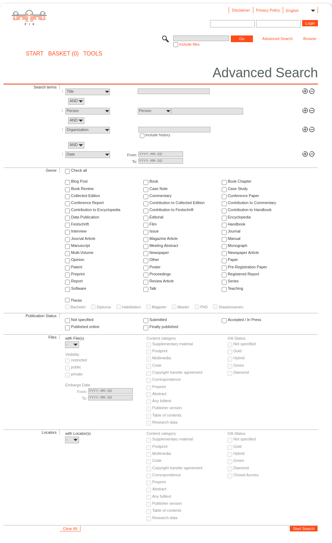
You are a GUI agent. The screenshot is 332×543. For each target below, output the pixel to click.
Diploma (104, 307)
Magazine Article (163, 238)
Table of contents (166, 415)
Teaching (235, 288)
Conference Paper (243, 196)
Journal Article (83, 238)
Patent (76, 267)
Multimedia (161, 358)
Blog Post (79, 181)
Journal (234, 231)
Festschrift (80, 224)
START (35, 54)
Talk (152, 288)
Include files (189, 44)
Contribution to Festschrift (171, 210)
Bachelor (78, 307)
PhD (204, 307)
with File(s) (74, 338)
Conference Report (87, 203)
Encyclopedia (239, 217)
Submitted (158, 320)
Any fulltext (161, 401)
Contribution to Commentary (252, 203)
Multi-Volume (82, 252)
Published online (85, 327)
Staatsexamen (231, 307)
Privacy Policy (268, 10)
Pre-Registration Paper (247, 267)
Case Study (238, 189)
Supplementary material (172, 344)
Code (156, 365)
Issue (153, 231)
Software (78, 288)
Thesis (76, 300)
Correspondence (166, 379)
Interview (78, 231)
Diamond (241, 372)
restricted (79, 360)
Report (77, 281)
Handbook (236, 224)
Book (153, 181)
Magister (159, 307)
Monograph (237, 245)
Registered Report (243, 274)
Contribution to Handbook (250, 210)
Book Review (82, 189)
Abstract (159, 394)
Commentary (160, 196)
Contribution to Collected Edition (176, 203)
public (76, 367)
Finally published (163, 327)
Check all (79, 170)
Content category (161, 338)
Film (153, 224)
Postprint (159, 351)
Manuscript (80, 245)
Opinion (77, 259)
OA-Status (237, 338)
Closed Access (246, 475)
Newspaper (159, 252)
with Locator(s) (78, 433)
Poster (155, 267)
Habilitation (131, 307)
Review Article (161, 281)
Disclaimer (241, 10)
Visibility (72, 354)
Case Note (158, 189)
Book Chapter (239, 181)
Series (233, 281)
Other (154, 259)
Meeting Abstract (163, 245)
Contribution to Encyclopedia (95, 210)
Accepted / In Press (244, 320)
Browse (309, 39)
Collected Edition (85, 196)
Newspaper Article (243, 252)
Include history (157, 135)
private (77, 374)
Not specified (82, 320)
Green (238, 365)
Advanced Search (277, 39)
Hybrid (239, 358)
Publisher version (167, 408)
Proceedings (160, 274)
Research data (164, 422)
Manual (234, 238)
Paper (233, 259)
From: (132, 155)
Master (183, 307)
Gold (237, 351)
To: (134, 161)
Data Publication (85, 217)
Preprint (78, 274)
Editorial (156, 217)
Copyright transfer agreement (177, 372)
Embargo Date (77, 385)
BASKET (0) (63, 54)
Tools (92, 54)
